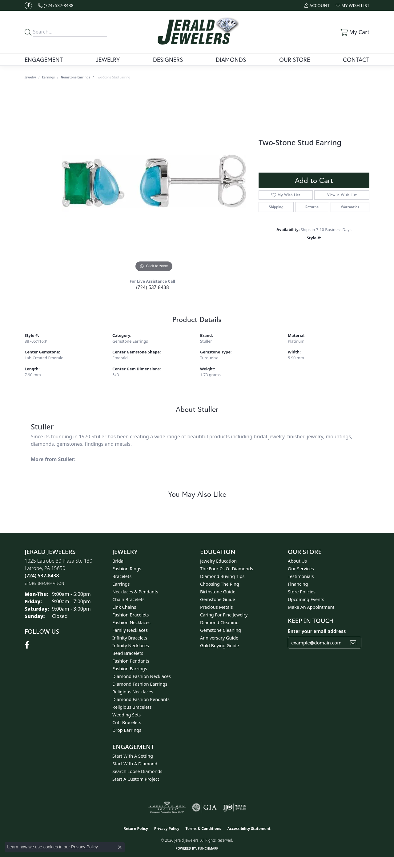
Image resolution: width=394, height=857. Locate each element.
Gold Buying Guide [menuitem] (219, 645)
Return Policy (135, 828)
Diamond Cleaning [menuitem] (219, 622)
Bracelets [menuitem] (121, 576)
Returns (312, 207)
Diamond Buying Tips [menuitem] (222, 576)
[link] (56, 5)
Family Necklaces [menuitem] (130, 630)
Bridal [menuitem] (118, 561)
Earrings (48, 77)
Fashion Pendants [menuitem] (130, 661)
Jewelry (108, 59)
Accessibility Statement (248, 828)
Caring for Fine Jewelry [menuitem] (223, 615)
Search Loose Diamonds (137, 771)
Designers (168, 59)
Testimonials (301, 576)
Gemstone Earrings (75, 77)
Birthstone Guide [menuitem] (217, 592)
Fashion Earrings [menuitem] (129, 669)
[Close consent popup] (120, 847)
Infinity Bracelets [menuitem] (129, 638)
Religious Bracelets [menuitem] (131, 707)
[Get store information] (44, 583)
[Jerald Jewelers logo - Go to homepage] (197, 32)
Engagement (44, 59)
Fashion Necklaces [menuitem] (131, 622)
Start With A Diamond (134, 764)
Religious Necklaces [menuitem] (132, 692)
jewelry (30, 77)
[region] (154, 181)
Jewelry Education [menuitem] (218, 561)
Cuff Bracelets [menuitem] (126, 722)
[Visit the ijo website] (234, 807)
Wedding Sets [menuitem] (126, 715)
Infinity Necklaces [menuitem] (130, 645)
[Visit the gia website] (204, 807)
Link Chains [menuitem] (124, 607)
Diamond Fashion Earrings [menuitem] (139, 684)
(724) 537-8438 (152, 287)
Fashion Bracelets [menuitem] (130, 615)
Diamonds (231, 59)
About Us (297, 561)
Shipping (276, 207)
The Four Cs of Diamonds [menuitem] (226, 569)
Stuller (206, 341)
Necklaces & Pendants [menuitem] (135, 592)
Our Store (294, 59)
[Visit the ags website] (167, 807)
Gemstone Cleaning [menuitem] (220, 630)
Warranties (350, 207)
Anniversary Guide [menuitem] (219, 638)
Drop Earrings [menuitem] (126, 730)
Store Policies (302, 592)
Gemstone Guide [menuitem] (217, 599)
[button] (316, 5)
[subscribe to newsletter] (353, 642)
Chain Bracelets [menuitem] (128, 599)
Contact (356, 59)
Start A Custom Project (135, 779)
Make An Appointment (311, 607)
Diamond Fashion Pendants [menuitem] (141, 699)
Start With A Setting (132, 756)
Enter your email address (317, 631)
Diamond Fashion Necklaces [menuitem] (141, 676)
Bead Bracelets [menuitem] (127, 653)
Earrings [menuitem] (121, 584)
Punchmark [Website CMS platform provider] (208, 848)
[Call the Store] (42, 575)
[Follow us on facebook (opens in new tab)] (28, 5)
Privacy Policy (166, 828)
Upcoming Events (306, 599)
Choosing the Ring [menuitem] (219, 584)
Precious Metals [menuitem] (216, 607)
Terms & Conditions (203, 828)
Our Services (301, 569)
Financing (298, 584)
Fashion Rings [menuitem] (126, 569)
